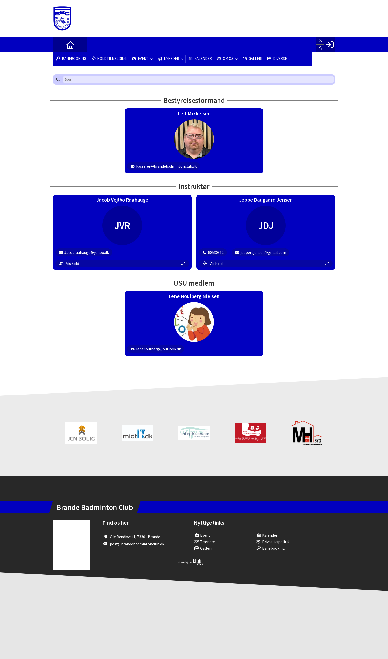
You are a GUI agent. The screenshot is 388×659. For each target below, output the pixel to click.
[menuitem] (60, 44)
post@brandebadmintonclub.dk (137, 543)
